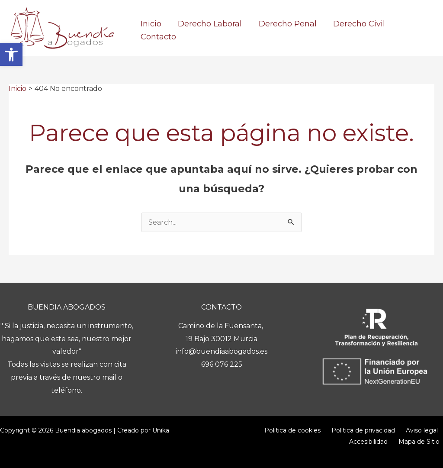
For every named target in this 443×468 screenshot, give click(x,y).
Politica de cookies (259, 430)
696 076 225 (221, 364)
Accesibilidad (420, 430)
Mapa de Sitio (422, 441)
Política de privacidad (325, 430)
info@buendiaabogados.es (221, 351)
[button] (11, 54)
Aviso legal (379, 430)
